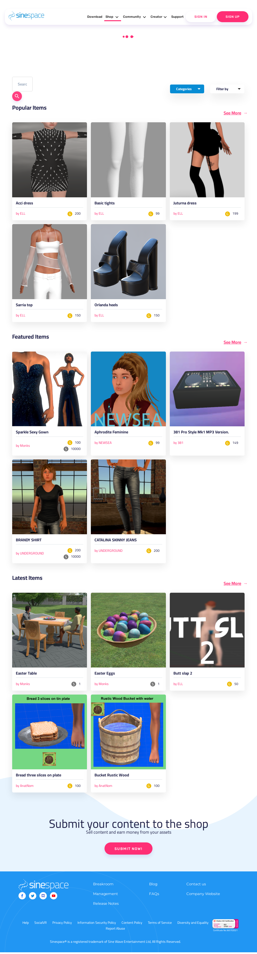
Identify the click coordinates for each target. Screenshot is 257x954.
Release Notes (106, 905)
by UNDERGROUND (30, 554)
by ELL (20, 213)
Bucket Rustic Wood (113, 777)
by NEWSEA (103, 443)
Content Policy (132, 924)
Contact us (196, 885)
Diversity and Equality (193, 924)
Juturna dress (185, 204)
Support (177, 17)
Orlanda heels (107, 306)
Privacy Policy (62, 924)
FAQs (154, 895)
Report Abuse (115, 930)
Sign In (200, 17)
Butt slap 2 (183, 675)
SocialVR (40, 924)
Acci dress (25, 204)
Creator (159, 17)
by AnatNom (25, 787)
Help (25, 924)
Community (135, 17)
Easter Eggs (105, 675)
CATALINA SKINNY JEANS (117, 541)
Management (105, 895)
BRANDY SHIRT (30, 541)
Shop (112, 17)
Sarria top (24, 306)
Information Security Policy (96, 924)
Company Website (203, 895)
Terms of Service (160, 924)
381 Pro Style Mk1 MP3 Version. (202, 433)
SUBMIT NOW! (128, 850)
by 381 (178, 443)
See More (232, 113)
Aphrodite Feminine (112, 433)
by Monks (23, 446)
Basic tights (105, 204)
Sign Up (233, 17)
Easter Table (27, 675)
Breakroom (103, 885)
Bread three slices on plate (40, 777)
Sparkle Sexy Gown (33, 433)
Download (94, 17)
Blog (153, 885)
